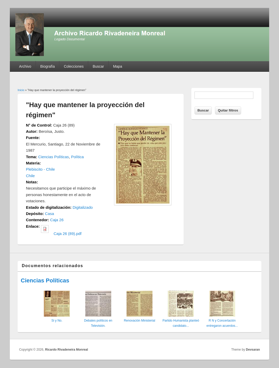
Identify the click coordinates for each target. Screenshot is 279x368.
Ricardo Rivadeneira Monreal (66, 349)
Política (77, 157)
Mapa (117, 66)
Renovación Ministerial (139, 320)
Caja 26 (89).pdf (68, 233)
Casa (49, 213)
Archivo (25, 66)
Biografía (47, 66)
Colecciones (73, 66)
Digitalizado (83, 207)
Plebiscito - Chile (40, 169)
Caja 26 (57, 220)
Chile (30, 175)
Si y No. (56, 320)
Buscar (98, 66)
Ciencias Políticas (53, 157)
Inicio (21, 90)
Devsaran (253, 349)
